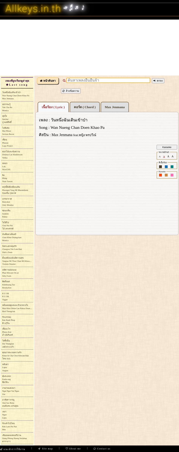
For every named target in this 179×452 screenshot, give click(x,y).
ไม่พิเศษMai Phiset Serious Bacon (8, 131)
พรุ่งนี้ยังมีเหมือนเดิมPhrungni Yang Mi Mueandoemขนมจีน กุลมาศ (15, 190)
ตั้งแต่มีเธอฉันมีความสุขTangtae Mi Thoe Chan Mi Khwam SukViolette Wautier (18, 261)
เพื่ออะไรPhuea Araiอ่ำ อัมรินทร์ (7, 332)
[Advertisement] (89, 47)
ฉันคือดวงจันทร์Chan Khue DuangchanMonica (11, 237)
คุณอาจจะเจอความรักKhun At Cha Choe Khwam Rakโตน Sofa (15, 355)
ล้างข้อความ (70, 91)
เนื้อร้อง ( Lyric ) (53, 107)
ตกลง (158, 80)
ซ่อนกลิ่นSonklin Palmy (6, 213)
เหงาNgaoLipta (4, 414)
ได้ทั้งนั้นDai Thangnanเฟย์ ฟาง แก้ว (8, 344)
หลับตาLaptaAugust (5, 367)
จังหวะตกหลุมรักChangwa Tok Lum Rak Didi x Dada (12, 249)
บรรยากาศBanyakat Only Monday (8, 202)
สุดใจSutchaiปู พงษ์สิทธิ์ (7, 119)
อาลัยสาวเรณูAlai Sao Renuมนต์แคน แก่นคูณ (10, 403)
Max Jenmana (115, 107)
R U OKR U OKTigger (5, 296)
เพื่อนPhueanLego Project (7, 143)
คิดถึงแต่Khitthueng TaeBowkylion (8, 284)
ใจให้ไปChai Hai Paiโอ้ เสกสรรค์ (7, 225)
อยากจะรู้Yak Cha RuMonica (7, 107)
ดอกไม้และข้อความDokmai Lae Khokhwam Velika (12, 154)
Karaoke (166, 147)
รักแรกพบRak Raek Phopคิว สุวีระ (8, 320)
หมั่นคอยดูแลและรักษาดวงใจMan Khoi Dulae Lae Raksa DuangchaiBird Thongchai (18, 308)
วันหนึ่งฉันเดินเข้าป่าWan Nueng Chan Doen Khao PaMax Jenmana (15, 95)
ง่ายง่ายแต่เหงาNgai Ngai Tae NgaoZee (10, 391)
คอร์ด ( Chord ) (85, 107)
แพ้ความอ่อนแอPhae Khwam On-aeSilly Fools (10, 273)
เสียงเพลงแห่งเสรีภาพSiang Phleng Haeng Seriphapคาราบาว (14, 438)
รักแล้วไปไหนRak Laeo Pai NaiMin (9, 426)
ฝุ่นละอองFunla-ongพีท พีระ (6, 379)
